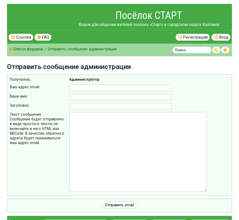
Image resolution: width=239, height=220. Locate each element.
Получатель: (20, 79)
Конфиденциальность (23, 211)
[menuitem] (43, 37)
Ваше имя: (19, 96)
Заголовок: (19, 105)
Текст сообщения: (26, 114)
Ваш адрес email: (25, 87)
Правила (14, 207)
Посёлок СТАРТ (148, 15)
